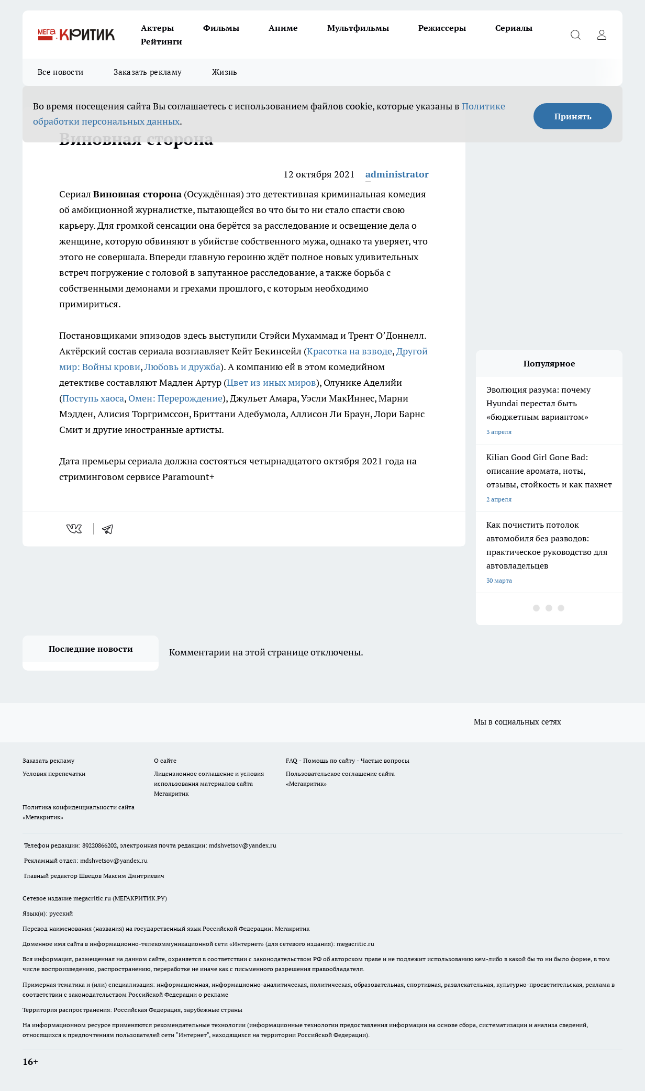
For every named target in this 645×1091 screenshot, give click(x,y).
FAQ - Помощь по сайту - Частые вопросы (347, 760)
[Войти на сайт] (601, 34)
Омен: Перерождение (175, 398)
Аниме (283, 28)
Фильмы (221, 28)
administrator (397, 174)
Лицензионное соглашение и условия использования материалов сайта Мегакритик (209, 783)
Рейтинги (161, 41)
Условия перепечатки (54, 773)
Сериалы (513, 28)
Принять (573, 116)
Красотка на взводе (349, 351)
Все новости (60, 72)
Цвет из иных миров (271, 382)
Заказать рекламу (148, 72)
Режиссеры (442, 28)
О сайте (165, 760)
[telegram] (111, 528)
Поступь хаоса (93, 398)
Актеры (157, 28)
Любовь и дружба (182, 367)
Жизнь (225, 72)
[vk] (75, 528)
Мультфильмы (358, 28)
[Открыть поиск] (575, 34)
